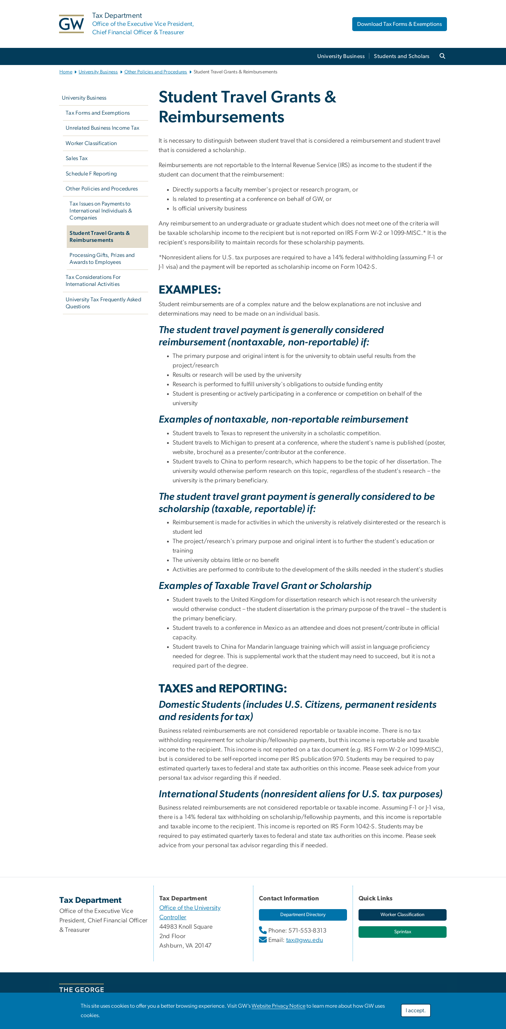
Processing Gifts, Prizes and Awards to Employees (102, 258)
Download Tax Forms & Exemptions (399, 24)
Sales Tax (77, 158)
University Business (341, 56)
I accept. (416, 1010)
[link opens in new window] (303, 915)
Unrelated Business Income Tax (102, 128)
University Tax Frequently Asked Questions (103, 303)
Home (65, 72)
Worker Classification (91, 143)
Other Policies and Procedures (155, 72)
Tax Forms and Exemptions (98, 113)
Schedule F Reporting (91, 174)
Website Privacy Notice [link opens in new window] (278, 1006)
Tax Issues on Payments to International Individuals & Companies (101, 211)
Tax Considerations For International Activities (93, 280)
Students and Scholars (401, 56)
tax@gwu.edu (304, 940)
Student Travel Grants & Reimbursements (100, 236)
